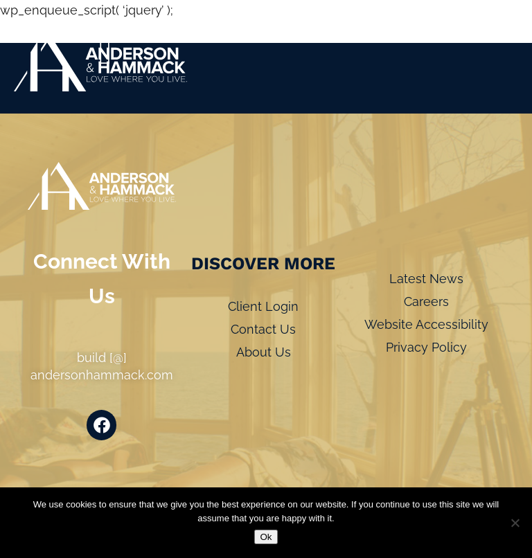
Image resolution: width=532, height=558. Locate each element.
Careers (426, 301)
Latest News (426, 278)
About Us (263, 352)
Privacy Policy (426, 347)
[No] (515, 523)
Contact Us (263, 329)
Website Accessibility (426, 324)
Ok (266, 537)
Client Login (263, 306)
